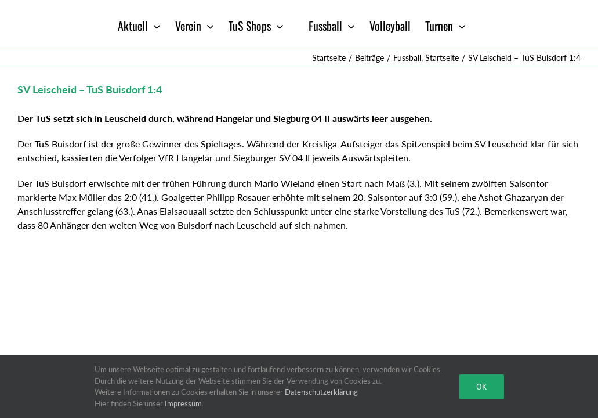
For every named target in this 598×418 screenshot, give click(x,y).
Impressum (183, 403)
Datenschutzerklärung (321, 392)
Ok (481, 386)
